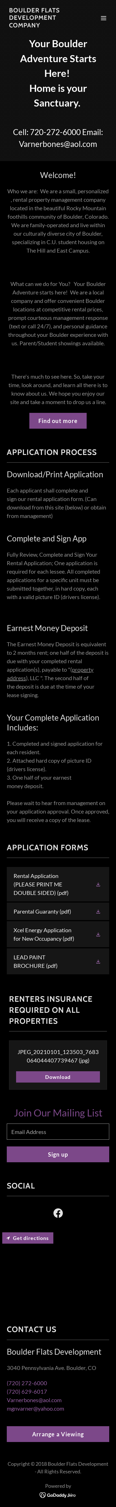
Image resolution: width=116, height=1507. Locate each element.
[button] (103, 18)
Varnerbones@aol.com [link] (58, 144)
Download (58, 1077)
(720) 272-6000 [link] (27, 1383)
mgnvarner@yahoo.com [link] (35, 1408)
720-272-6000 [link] (55, 132)
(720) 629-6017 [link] (27, 1391)
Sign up (58, 1154)
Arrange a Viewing (58, 1434)
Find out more (58, 420)
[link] (42, 25)
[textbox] (58, 1132)
